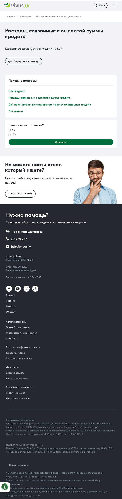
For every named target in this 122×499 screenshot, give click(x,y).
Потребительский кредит (19, 387)
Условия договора (15, 352)
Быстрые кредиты (15, 372)
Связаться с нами (20, 193)
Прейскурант (25, 16)
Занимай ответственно (18, 327)
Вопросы (11, 16)
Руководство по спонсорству (21, 332)
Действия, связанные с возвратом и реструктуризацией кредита (50, 104)
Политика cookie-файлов (19, 358)
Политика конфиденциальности (23, 347)
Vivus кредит (12, 367)
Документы (16, 111)
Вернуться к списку (26, 61)
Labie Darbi (11, 338)
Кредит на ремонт (15, 392)
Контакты (11, 306)
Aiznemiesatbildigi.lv (16, 321)
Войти (102, 5)
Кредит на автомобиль (18, 398)
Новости (10, 300)
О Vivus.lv (10, 311)
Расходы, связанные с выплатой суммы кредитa (58, 16)
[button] (115, 5)
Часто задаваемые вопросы (68, 222)
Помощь (10, 295)
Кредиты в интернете (17, 378)
